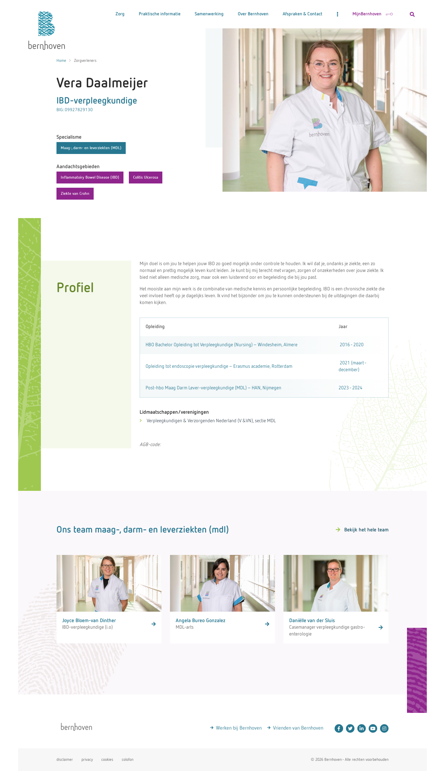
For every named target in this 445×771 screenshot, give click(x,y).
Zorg (120, 14)
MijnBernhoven (372, 14)
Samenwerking (209, 14)
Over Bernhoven (253, 14)
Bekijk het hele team (366, 530)
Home (61, 61)
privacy (87, 760)
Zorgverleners (85, 61)
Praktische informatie (159, 14)
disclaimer (64, 760)
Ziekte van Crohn (75, 194)
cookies (107, 760)
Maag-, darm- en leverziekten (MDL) (91, 148)
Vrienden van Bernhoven (298, 728)
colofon (127, 760)
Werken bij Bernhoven (239, 728)
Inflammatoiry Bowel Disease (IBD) (90, 177)
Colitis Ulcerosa (145, 177)
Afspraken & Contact (302, 14)
